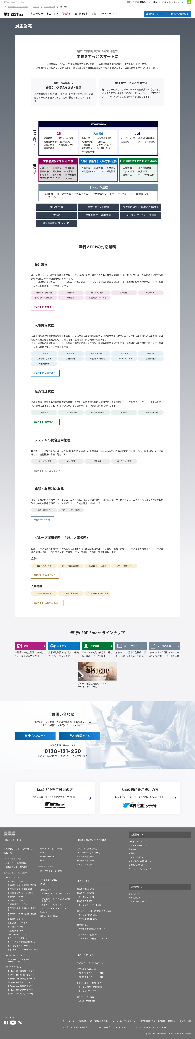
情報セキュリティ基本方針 (179, 1021)
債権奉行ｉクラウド (16, 897)
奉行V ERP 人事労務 (43, 373)
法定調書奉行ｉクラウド (17, 931)
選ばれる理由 (81, 14)
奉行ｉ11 (44, 853)
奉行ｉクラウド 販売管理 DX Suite (21, 942)
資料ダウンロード (35, 736)
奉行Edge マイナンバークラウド (21, 994)
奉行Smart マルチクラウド (51, 849)
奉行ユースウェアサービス (52, 905)
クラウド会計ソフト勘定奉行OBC (18, 7)
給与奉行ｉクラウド (16, 927)
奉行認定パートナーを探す (90, 905)
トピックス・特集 (84, 864)
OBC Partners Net (87, 1001)
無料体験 (44, 912)
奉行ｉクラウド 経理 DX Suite (20, 938)
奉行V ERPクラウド (14, 956)
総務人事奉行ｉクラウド (17, 923)
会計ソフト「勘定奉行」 (16, 863)
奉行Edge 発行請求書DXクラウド (21, 971)
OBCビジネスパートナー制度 (91, 973)
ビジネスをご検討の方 (86, 969)
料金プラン (52, 14)
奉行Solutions (41, 520)
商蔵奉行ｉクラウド (16, 919)
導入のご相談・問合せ (49, 916)
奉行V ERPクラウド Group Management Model (18, 960)
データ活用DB (160, 646)
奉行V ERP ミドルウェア (46, 471)
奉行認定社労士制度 (87, 991)
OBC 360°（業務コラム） (88, 849)
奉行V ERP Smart (49, 7)
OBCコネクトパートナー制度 (91, 977)
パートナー (106, 14)
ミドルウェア (127, 646)
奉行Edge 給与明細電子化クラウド (21, 986)
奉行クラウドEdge (14, 967)
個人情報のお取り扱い (99, 1021)
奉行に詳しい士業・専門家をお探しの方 (94, 911)
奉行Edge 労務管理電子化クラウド (21, 978)
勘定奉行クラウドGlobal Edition (20, 893)
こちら (181, 2)
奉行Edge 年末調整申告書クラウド (21, 990)
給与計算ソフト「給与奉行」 (18, 867)
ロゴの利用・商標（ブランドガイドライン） (112, 1027)
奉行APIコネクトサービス (51, 871)
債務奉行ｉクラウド (16, 900)
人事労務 (58, 646)
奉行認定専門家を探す (88, 915)
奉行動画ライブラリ (85, 861)
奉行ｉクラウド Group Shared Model (23, 950)
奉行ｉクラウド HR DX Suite (19, 946)
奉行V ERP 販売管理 (43, 422)
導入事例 (44, 884)
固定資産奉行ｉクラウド (17, 904)
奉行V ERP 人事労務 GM (46, 603)
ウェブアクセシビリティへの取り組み (150, 1027)
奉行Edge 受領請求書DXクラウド (21, 975)
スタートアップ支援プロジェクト (93, 939)
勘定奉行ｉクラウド (16, 881)
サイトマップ (68, 1021)
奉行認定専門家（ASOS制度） (91, 987)
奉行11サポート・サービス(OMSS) (55, 908)
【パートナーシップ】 (88, 955)
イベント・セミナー (85, 857)
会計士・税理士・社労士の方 (89, 983)
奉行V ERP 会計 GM (43, 575)
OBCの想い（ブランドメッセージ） (19, 849)
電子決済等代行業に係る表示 (152, 1021)
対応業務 (66, 14)
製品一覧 (36, 7)
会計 (22, 646)
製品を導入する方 (84, 901)
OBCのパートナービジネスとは (90, 963)
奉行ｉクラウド (12, 878)
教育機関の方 (82, 925)
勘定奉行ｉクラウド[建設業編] (20, 889)
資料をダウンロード (156, 14)
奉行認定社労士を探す (88, 919)
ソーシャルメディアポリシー (124, 1021)
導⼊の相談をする (180, 14)
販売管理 (91, 646)
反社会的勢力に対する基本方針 (76, 1027)
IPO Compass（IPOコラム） (89, 853)
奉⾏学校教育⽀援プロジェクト (92, 929)
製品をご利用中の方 (85, 893)
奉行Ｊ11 (44, 861)
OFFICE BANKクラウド (17, 934)
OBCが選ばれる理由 (48, 880)
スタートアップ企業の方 (87, 935)
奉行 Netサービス (86, 897)
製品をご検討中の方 (85, 889)
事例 (94, 14)
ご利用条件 (82, 1021)
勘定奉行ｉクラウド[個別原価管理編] (22, 885)
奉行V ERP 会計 (41, 307)
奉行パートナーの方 (85, 997)
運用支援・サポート (48, 890)
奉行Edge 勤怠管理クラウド (19, 982)
